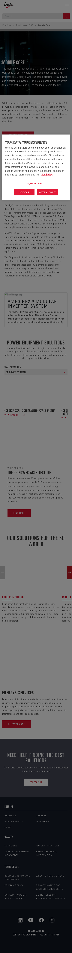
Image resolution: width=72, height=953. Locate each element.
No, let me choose (35, 183)
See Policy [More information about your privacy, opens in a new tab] (46, 174)
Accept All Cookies (47, 192)
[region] (36, 167)
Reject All (24, 192)
